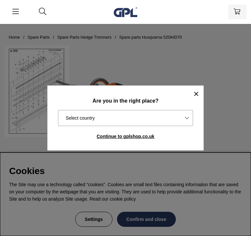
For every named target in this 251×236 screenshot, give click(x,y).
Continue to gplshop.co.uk (126, 136)
